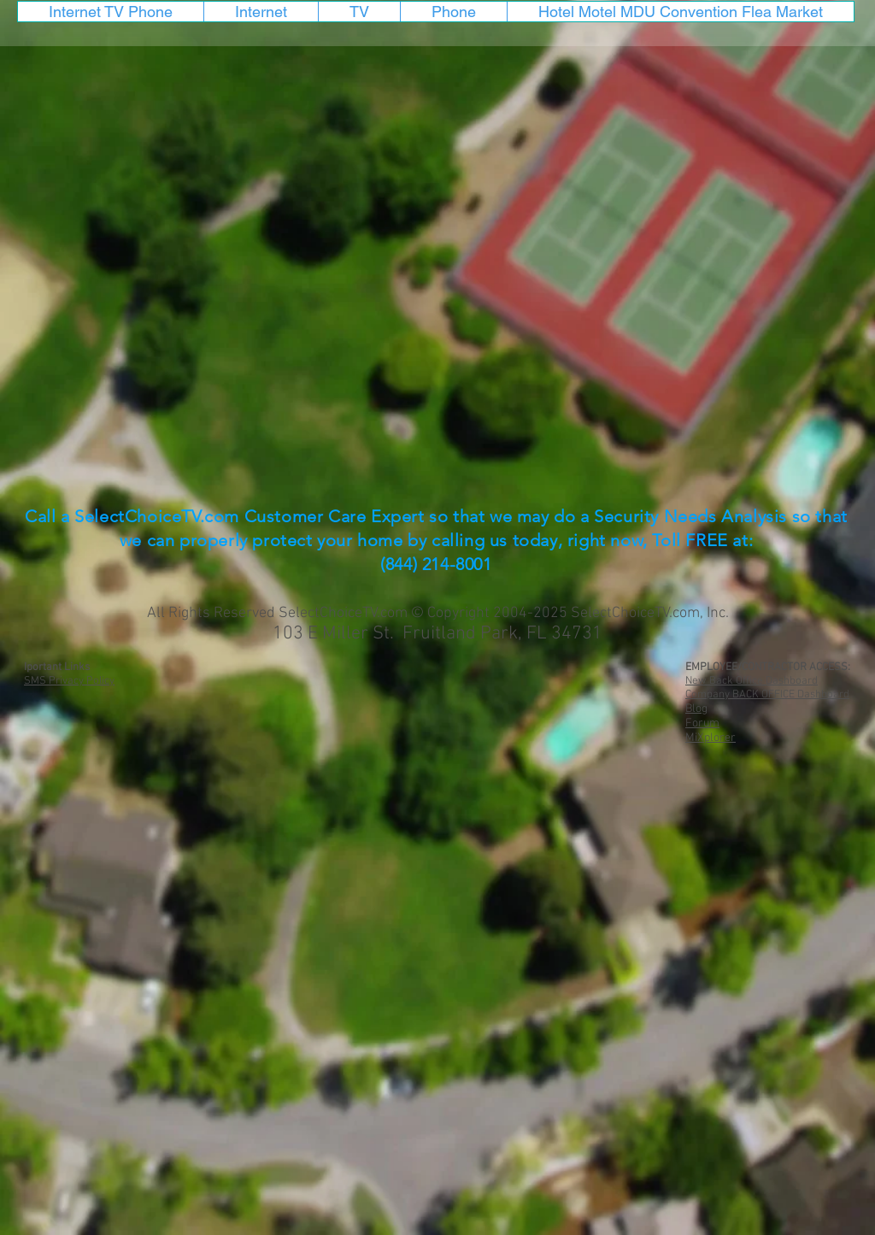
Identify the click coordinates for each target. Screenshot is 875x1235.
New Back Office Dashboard (751, 681)
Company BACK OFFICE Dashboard (767, 695)
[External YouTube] (436, 266)
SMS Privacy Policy (69, 681)
